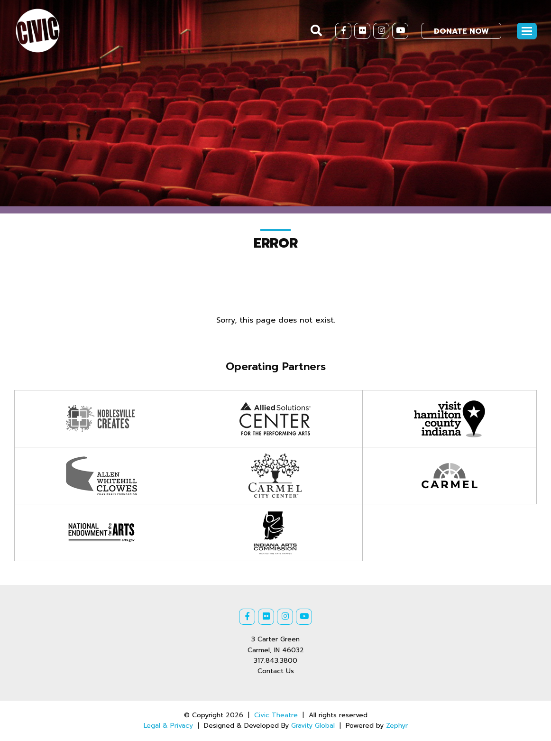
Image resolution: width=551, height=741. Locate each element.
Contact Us (275, 671)
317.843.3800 (275, 661)
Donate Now (461, 31)
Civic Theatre (276, 715)
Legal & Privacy (168, 726)
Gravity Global (313, 726)
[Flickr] (362, 31)
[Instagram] (381, 31)
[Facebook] (343, 31)
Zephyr (397, 726)
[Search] (316, 31)
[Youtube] (400, 31)
